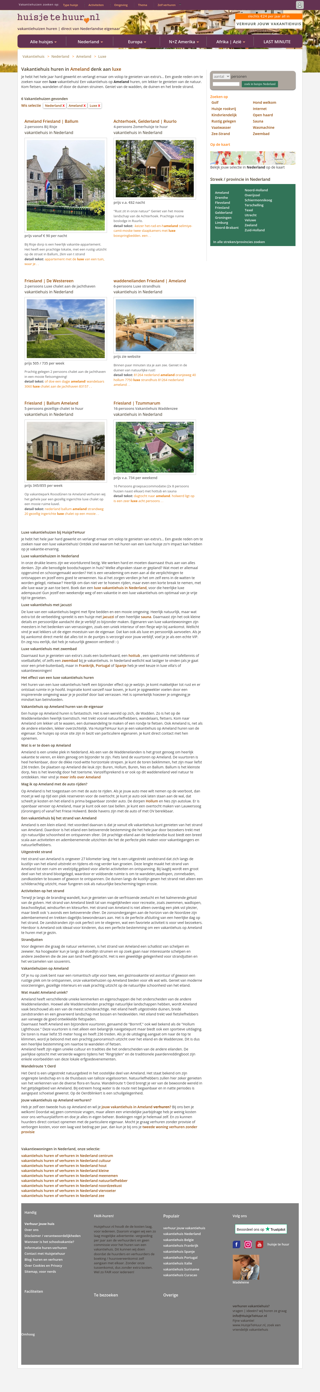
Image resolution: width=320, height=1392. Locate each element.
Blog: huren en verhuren (43, 1259)
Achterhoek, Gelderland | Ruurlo (145, 121)
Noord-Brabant (227, 227)
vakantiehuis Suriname (181, 1269)
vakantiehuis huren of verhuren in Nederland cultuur (66, 1160)
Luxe (102, 56)
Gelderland (223, 212)
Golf (215, 102)
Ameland (83, 56)
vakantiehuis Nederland (182, 1233)
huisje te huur (278, 1244)
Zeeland (251, 225)
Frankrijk (86, 665)
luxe (116, 69)
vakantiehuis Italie (177, 1263)
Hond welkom (264, 102)
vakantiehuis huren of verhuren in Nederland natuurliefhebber (74, 1180)
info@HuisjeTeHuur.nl (250, 1315)
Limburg (221, 222)
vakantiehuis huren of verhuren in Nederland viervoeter (68, 1190)
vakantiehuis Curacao (180, 1275)
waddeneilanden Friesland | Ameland (150, 281)
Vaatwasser (221, 127)
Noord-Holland (256, 190)
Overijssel (252, 195)
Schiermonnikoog (258, 200)
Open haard (263, 115)
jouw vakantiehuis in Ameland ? (136, 1106)
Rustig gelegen (224, 121)
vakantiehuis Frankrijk (180, 1245)
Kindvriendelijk (224, 115)
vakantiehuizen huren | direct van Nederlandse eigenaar (69, 28)
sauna (146, 616)
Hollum (152, 801)
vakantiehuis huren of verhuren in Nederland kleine (65, 1170)
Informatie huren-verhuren (45, 1247)
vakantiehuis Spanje (179, 1251)
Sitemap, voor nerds (40, 1271)
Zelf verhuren (167, 5)
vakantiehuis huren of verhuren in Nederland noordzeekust (71, 1185)
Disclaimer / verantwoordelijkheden (52, 1235)
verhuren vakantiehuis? (251, 1306)
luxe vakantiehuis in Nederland (120, 587)
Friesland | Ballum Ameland (51, 403)
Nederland (61, 56)
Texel (249, 210)
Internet (260, 108)
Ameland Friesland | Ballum (51, 121)
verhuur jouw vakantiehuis (184, 1228)
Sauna (258, 121)
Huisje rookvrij (224, 108)
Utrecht (251, 215)
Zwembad (261, 133)
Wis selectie (31, 105)
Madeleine (241, 1282)
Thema (142, 5)
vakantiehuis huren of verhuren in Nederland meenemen (69, 1175)
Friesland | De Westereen (49, 281)
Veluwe (250, 220)
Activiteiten (96, 5)
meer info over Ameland (80, 777)
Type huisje (70, 5)
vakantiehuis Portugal (180, 1257)
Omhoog (28, 1334)
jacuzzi (108, 616)
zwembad (70, 660)
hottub (134, 655)
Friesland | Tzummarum (137, 403)
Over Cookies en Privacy (43, 1265)
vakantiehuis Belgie (178, 1239)
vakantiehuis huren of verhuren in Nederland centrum (67, 1155)
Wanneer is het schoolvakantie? (49, 1241)
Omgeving (121, 5)
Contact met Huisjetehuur (44, 1253)
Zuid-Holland (255, 230)
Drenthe (221, 197)
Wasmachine (263, 127)
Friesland (222, 207)
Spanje (120, 665)
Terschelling (254, 205)
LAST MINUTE (277, 42)
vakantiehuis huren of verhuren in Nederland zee (62, 1195)
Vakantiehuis (33, 56)
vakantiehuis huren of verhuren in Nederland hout (63, 1165)
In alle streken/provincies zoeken (239, 242)
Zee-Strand (221, 133)
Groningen (223, 217)
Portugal (103, 665)
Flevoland (222, 202)
